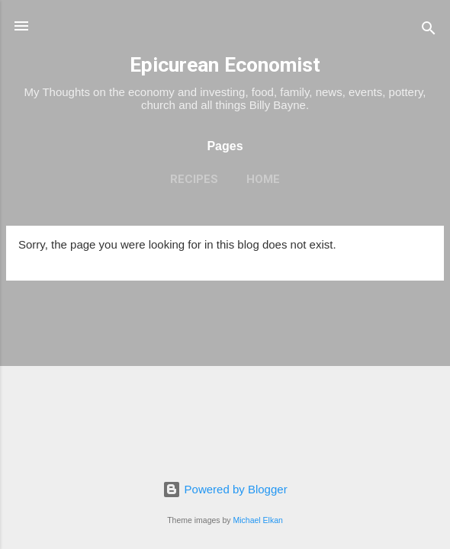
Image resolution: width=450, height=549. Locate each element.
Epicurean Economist (225, 65)
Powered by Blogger (224, 489)
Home (263, 179)
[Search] (428, 31)
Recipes (194, 179)
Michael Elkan (258, 520)
